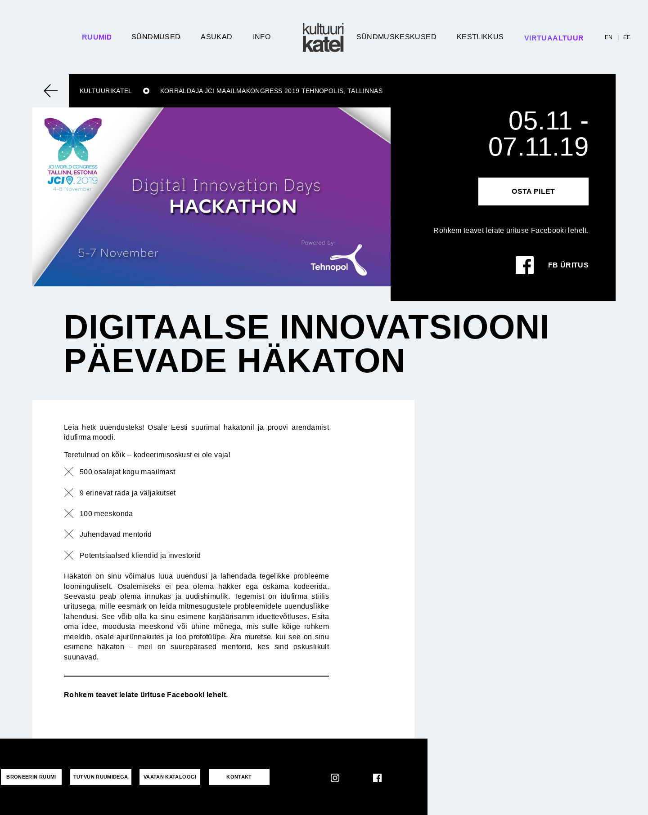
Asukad (216, 36)
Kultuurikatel (106, 90)
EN (609, 37)
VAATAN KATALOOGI (165, 776)
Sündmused (155, 36)
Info (261, 36)
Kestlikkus (480, 36)
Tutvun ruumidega (98, 776)
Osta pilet (533, 191)
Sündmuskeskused (396, 36)
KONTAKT (232, 776)
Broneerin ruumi (30, 776)
